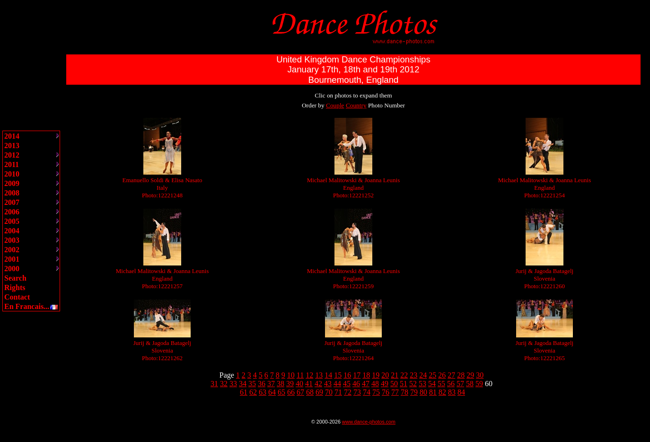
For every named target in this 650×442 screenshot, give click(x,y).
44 (337, 384)
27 (451, 375)
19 (375, 375)
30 (479, 375)
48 (375, 384)
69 (319, 392)
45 (347, 384)
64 (272, 392)
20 (385, 375)
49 (384, 384)
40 (299, 384)
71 (338, 392)
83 (452, 392)
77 (395, 392)
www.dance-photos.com (368, 421)
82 (442, 392)
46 (356, 384)
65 (281, 392)
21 (394, 375)
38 (280, 384)
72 (347, 392)
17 (356, 375)
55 (441, 384)
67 (300, 392)
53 (422, 384)
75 (376, 392)
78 (404, 392)
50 (394, 384)
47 (365, 384)
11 (300, 375)
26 (442, 375)
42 (318, 384)
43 (328, 384)
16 (347, 375)
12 (309, 375)
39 (290, 384)
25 (432, 375)
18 (366, 375)
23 (413, 375)
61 (243, 392)
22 (404, 375)
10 (291, 375)
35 (252, 384)
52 (413, 384)
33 (233, 384)
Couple (335, 105)
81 (433, 392)
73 (357, 392)
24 (423, 375)
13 (319, 375)
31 (214, 384)
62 (253, 392)
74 (366, 392)
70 (329, 392)
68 (310, 392)
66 (291, 392)
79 (414, 392)
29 (470, 375)
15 (338, 375)
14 (328, 375)
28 (461, 375)
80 (423, 392)
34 (242, 384)
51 (403, 384)
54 (432, 384)
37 (271, 384)
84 (461, 392)
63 (262, 392)
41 (309, 384)
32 (224, 384)
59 (479, 384)
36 (261, 384)
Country (356, 105)
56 (451, 384)
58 (470, 384)
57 (460, 384)
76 (385, 392)
